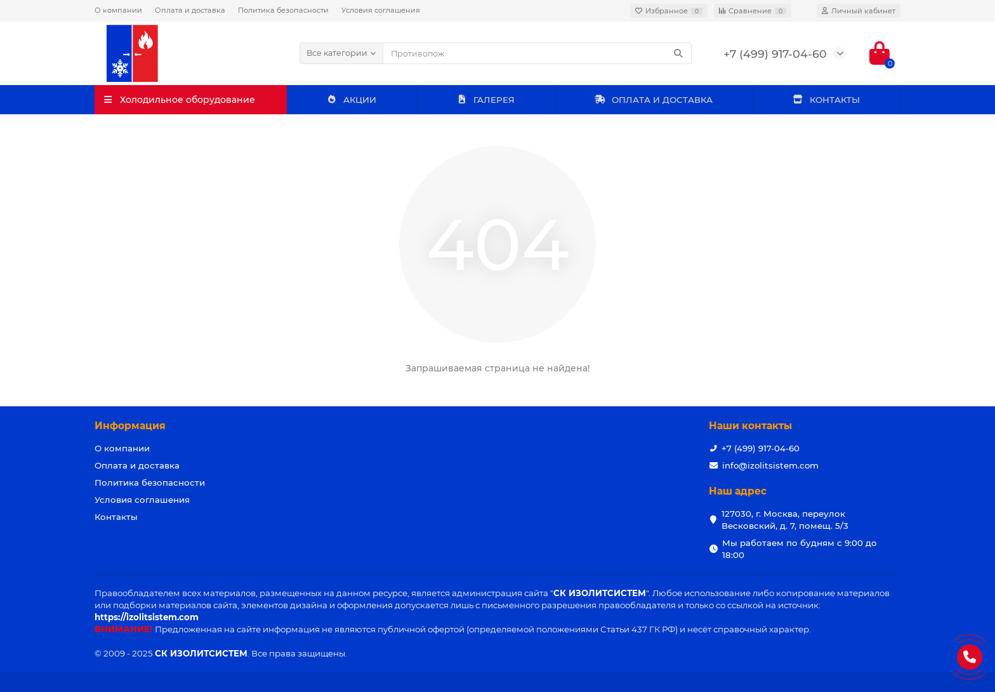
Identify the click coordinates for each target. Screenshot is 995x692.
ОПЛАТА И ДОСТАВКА (654, 100)
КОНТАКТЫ (826, 100)
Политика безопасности (283, 10)
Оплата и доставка (190, 10)
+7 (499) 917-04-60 (761, 448)
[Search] (537, 53)
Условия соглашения (380, 10)
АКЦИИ (352, 100)
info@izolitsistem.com (770, 465)
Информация (130, 426)
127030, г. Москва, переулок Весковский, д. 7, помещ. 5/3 (785, 520)
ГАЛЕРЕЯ (486, 100)
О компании (118, 10)
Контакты (116, 517)
